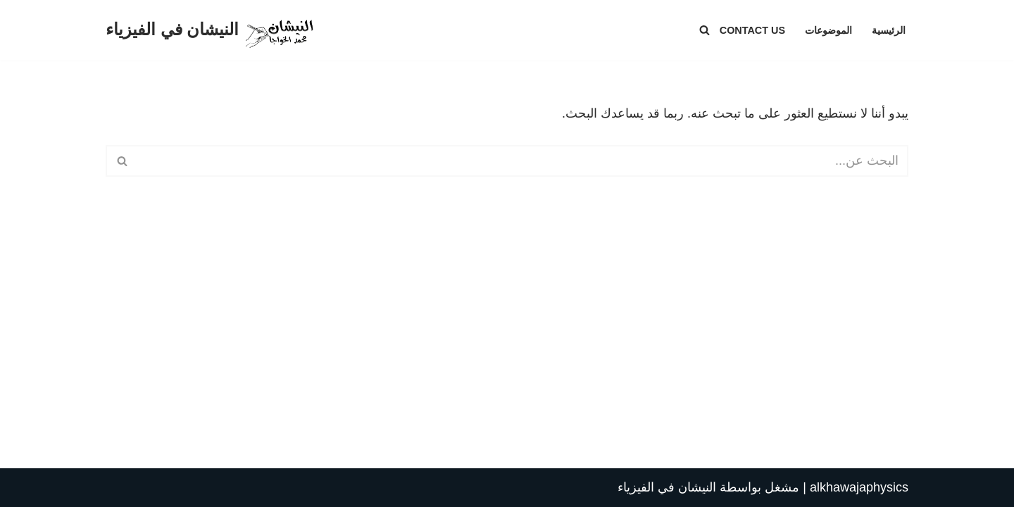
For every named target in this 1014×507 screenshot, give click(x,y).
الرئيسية (889, 30)
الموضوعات (828, 30)
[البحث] (704, 30)
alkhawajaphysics (859, 487)
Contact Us (752, 30)
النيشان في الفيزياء (667, 487)
